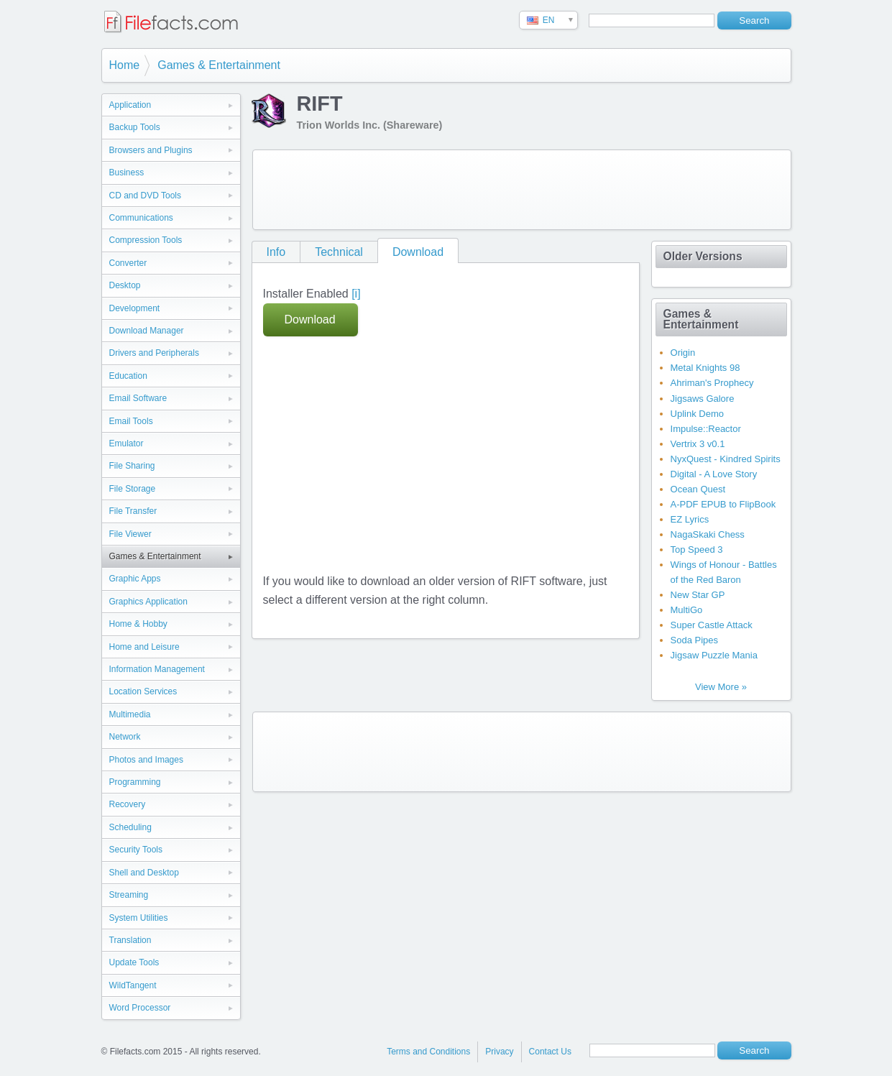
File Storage (132, 489)
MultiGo (687, 609)
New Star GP (698, 594)
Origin (683, 352)
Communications (141, 218)
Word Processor (140, 1008)
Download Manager (146, 331)
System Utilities (138, 918)
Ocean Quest (698, 489)
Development (134, 308)
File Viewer (130, 534)
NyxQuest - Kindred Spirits (726, 459)
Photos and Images (146, 760)
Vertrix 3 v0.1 (698, 443)
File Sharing (132, 466)
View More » (721, 686)
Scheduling (130, 827)
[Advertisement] (521, 189)
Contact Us (550, 1052)
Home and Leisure (144, 647)
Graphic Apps (135, 579)
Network (125, 737)
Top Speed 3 (697, 549)
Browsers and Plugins (151, 150)
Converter (128, 263)
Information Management (157, 669)
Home (124, 65)
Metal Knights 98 (705, 367)
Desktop (125, 285)
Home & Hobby (138, 624)
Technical (339, 252)
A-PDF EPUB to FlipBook (723, 504)
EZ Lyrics (690, 519)
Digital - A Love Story (714, 474)
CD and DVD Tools (145, 195)
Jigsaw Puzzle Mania (714, 655)
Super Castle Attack (712, 625)
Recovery (127, 804)
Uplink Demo (697, 413)
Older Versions (702, 256)
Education (128, 376)
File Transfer (133, 511)
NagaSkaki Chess (708, 534)
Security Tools (135, 850)
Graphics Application (148, 602)
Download (417, 252)
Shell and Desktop (144, 873)
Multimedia (130, 714)
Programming (135, 782)
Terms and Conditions (428, 1052)
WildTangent (133, 985)
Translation (130, 940)
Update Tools (134, 962)
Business (126, 172)
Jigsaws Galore (703, 398)
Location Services (143, 691)
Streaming (129, 895)
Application (130, 105)
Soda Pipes (695, 640)
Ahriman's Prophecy (712, 382)
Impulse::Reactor (706, 428)
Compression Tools (146, 240)
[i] (355, 294)
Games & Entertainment (218, 65)
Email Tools (131, 421)
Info (276, 252)
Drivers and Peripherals (154, 353)
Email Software (138, 398)
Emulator (126, 443)
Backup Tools (134, 127)
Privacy (499, 1052)
